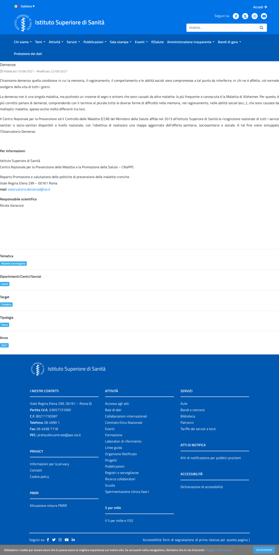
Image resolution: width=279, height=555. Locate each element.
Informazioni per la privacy (49, 463)
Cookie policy (39, 476)
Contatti (36, 470)
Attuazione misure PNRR (48, 505)
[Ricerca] (221, 28)
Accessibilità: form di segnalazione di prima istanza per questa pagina (195, 539)
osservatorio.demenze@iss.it (29, 189)
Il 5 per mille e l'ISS (119, 520)
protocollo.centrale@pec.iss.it (59, 435)
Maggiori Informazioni (219, 550)
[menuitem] (22, 41)
